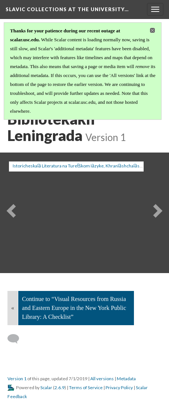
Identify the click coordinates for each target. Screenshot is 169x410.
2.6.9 (59, 387)
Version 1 (16, 378)
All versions (102, 378)
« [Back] (12, 308)
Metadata (126, 378)
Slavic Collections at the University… (67, 9)
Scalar (46, 387)
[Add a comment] (16, 339)
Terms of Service (86, 387)
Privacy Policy (119, 387)
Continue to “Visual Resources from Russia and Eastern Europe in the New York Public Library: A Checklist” (74, 308)
